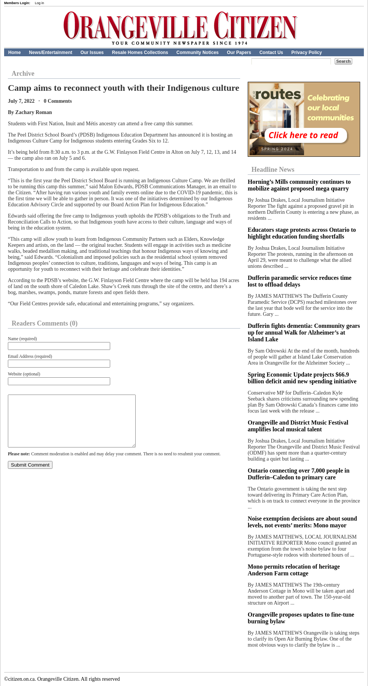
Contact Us (271, 52)
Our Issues (92, 52)
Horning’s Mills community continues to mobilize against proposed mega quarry (299, 185)
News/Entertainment (50, 52)
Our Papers (239, 52)
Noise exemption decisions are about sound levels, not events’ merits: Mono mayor (302, 521)
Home (14, 52)
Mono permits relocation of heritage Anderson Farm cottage (294, 569)
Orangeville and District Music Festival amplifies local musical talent (298, 425)
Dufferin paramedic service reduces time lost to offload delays (300, 281)
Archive (23, 73)
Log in (39, 3)
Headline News (273, 169)
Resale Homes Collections (140, 52)
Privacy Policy (307, 52)
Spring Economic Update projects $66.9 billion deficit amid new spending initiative (302, 377)
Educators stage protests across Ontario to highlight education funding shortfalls (302, 233)
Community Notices (198, 52)
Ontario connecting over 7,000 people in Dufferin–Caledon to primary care (299, 473)
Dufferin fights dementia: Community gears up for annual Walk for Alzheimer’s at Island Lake (304, 332)
